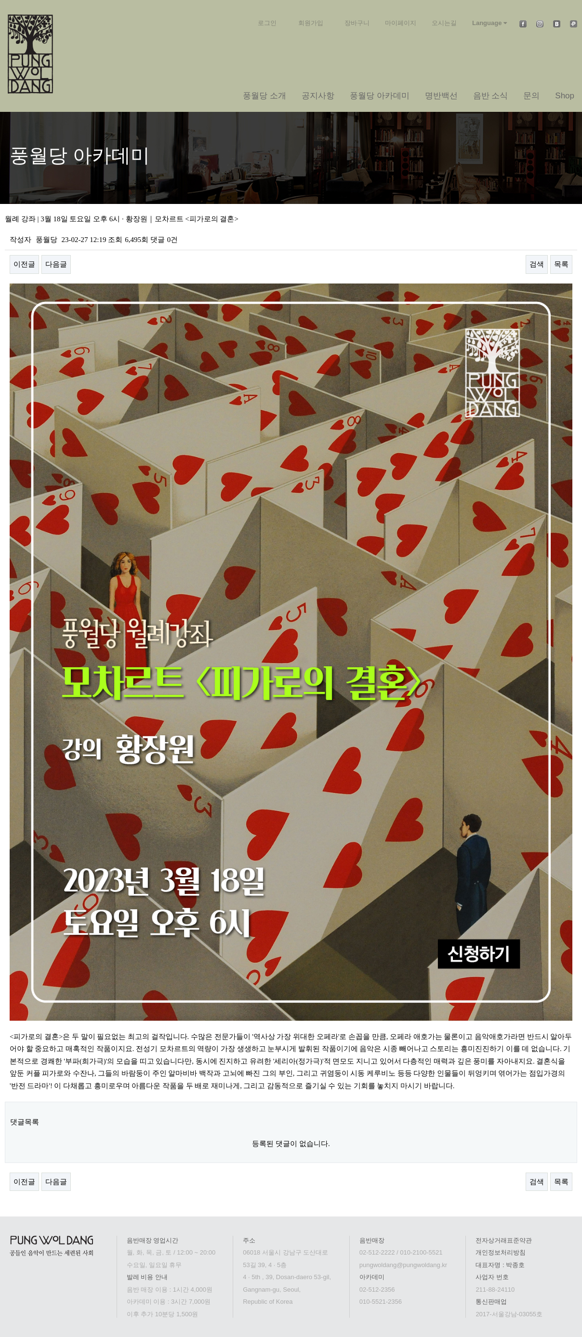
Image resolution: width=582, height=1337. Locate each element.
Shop (564, 95)
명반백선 (441, 95)
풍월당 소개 (264, 95)
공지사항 (318, 95)
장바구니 (357, 23)
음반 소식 (490, 95)
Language (489, 23)
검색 (536, 264)
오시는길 (444, 23)
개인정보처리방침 (501, 1252)
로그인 (267, 23)
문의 (531, 95)
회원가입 (310, 23)
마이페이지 (400, 23)
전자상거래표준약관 (504, 1240)
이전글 (24, 264)
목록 (561, 264)
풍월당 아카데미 (380, 95)
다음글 (56, 264)
